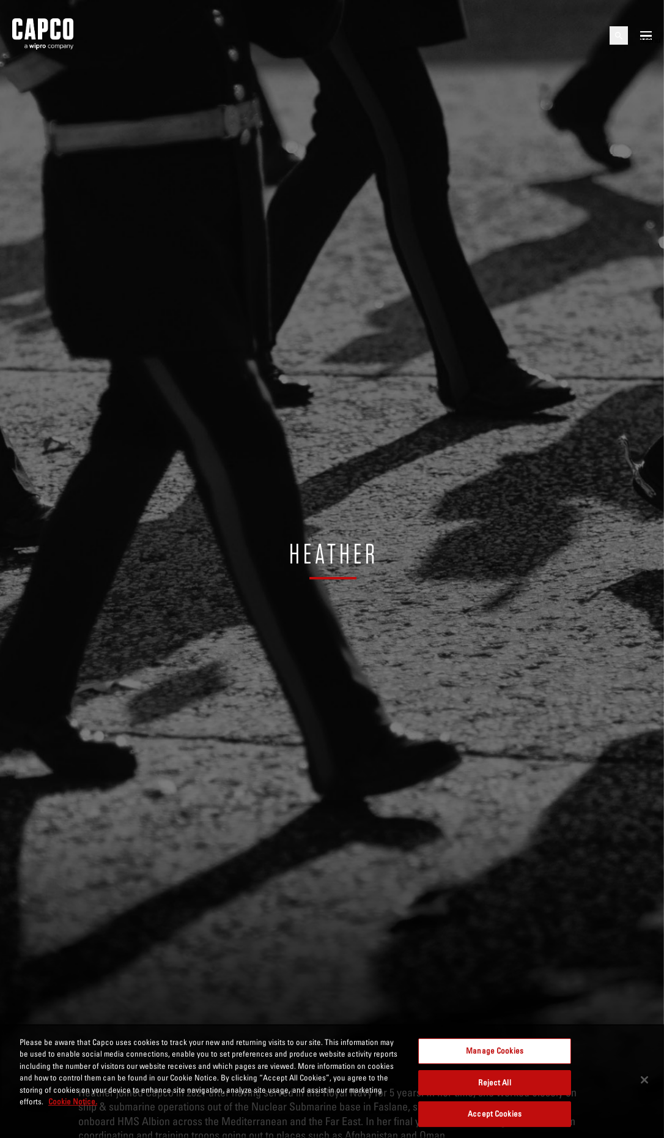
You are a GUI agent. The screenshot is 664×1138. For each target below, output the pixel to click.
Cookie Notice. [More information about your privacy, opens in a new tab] (72, 1101)
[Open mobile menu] (646, 35)
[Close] (644, 1079)
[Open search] (619, 35)
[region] (332, 1081)
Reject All (494, 1082)
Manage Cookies (494, 1050)
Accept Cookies (495, 1113)
